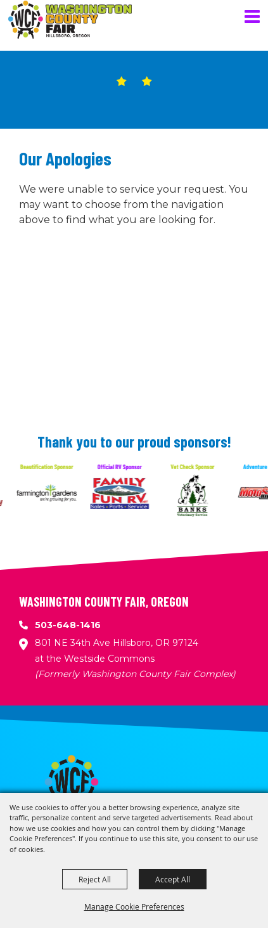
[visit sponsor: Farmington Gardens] (53, 495)
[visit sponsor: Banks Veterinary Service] (199, 495)
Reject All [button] (95, 879)
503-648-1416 (68, 625)
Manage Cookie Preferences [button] (134, 906)
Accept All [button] (172, 879)
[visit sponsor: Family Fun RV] (126, 495)
